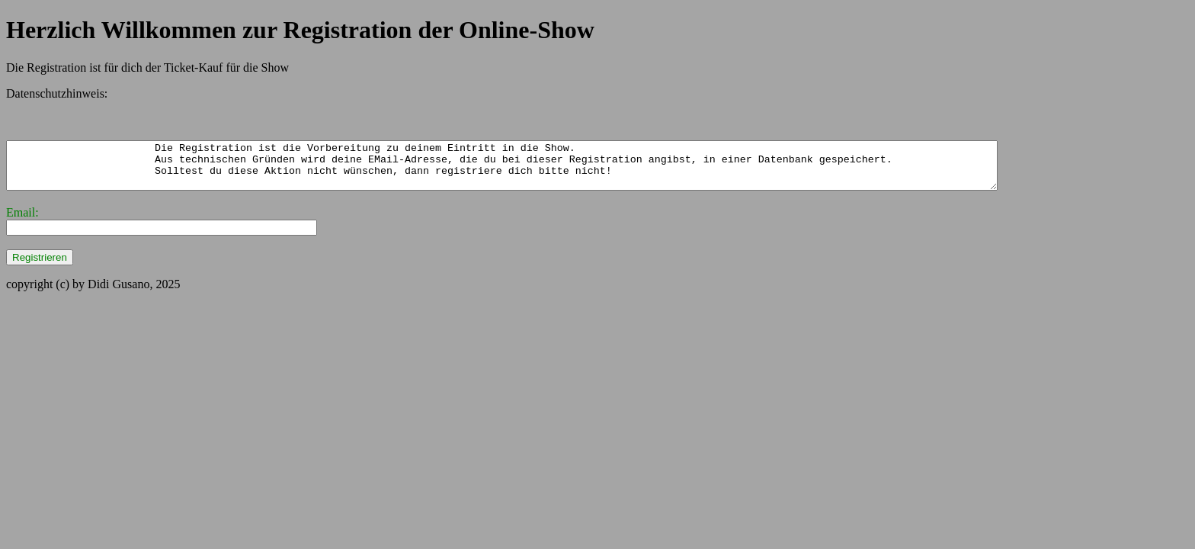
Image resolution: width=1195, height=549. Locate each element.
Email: (22, 221)
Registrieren (39, 266)
